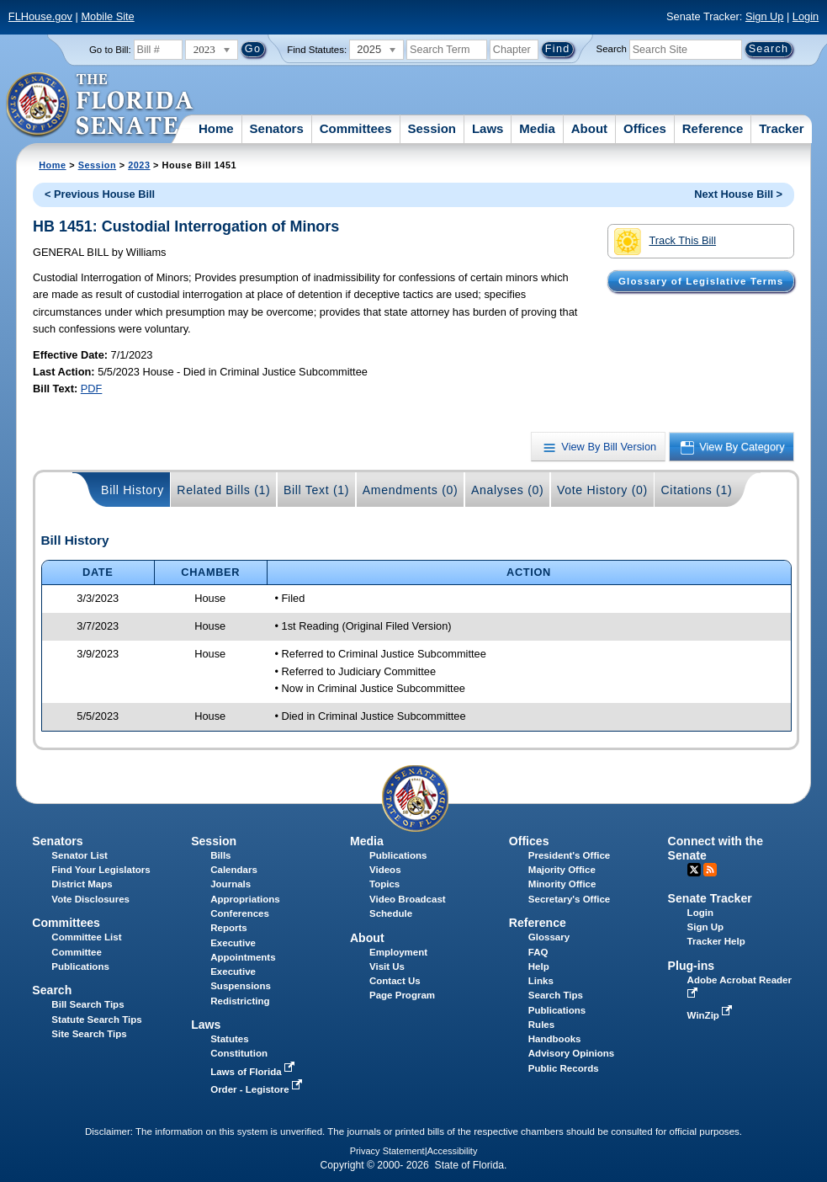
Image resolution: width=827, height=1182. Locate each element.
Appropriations (245, 899)
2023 (139, 165)
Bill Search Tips (87, 1004)
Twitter (694, 869)
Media (537, 128)
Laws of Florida (254, 1072)
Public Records (563, 1068)
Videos (385, 870)
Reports (228, 928)
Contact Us (395, 981)
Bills (220, 855)
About (589, 128)
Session (431, 128)
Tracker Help (716, 941)
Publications (398, 855)
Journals (230, 884)
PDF (92, 388)
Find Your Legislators (100, 870)
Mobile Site (107, 16)
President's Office (569, 855)
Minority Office (562, 884)
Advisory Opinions (571, 1053)
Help (538, 966)
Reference (713, 128)
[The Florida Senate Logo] (100, 105)
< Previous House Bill (100, 194)
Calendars (233, 870)
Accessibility (452, 1151)
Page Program (402, 995)
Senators (277, 128)
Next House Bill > (738, 194)
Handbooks (554, 1039)
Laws (488, 128)
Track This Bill (665, 241)
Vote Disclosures (90, 899)
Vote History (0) (602, 490)
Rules (541, 1025)
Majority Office (562, 870)
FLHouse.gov (40, 16)
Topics (384, 884)
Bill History (132, 490)
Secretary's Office (569, 899)
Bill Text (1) (316, 490)
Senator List (79, 855)
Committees (356, 128)
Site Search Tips (88, 1034)
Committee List (86, 937)
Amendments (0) (411, 490)
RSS (710, 869)
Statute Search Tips (96, 1019)
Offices (644, 128)
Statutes (229, 1039)
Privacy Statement (387, 1151)
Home (216, 128)
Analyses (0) (507, 490)
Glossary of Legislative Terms (700, 281)
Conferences (239, 913)
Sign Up (764, 16)
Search (611, 49)
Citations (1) (696, 490)
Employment (398, 952)
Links (541, 981)
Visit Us (387, 966)
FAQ (538, 952)
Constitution (239, 1053)
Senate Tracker (710, 898)
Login (806, 16)
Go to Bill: (110, 50)
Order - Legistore (257, 1089)
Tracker (781, 128)
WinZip (711, 1015)
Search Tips (555, 995)
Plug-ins (691, 965)
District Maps (81, 884)
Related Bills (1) (223, 490)
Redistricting (239, 1001)
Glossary (549, 937)
